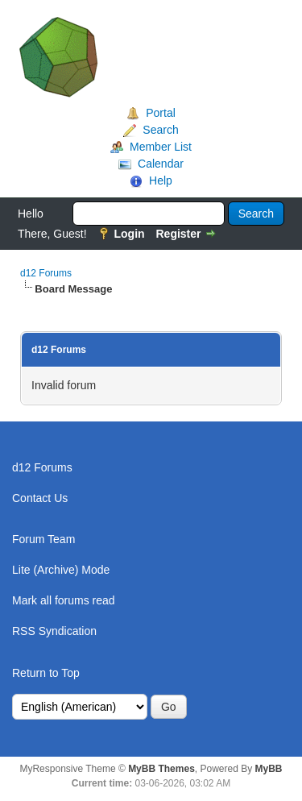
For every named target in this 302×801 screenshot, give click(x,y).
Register (178, 233)
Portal (161, 112)
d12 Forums (46, 273)
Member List (161, 146)
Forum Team (43, 539)
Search (160, 129)
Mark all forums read (63, 600)
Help (160, 180)
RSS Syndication (54, 631)
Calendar (161, 163)
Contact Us (40, 498)
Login (129, 233)
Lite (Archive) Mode (61, 569)
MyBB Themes (161, 768)
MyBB (269, 768)
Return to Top (46, 672)
